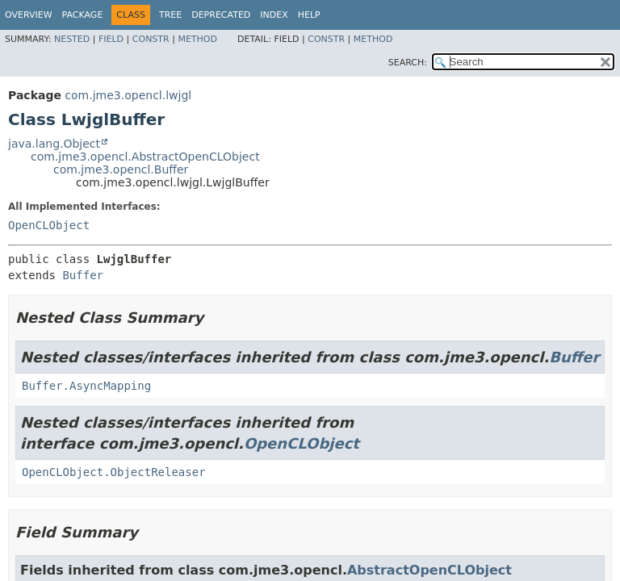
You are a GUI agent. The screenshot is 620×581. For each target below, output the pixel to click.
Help (309, 15)
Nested (72, 39)
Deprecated (220, 15)
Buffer (82, 275)
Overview (28, 15)
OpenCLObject (49, 225)
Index (273, 15)
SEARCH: (407, 62)
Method (197, 39)
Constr (151, 39)
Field (111, 39)
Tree (170, 15)
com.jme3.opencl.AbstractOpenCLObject (145, 156)
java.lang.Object (54, 143)
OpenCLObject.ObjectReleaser (114, 472)
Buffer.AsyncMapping (86, 385)
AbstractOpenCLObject (429, 570)
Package (82, 15)
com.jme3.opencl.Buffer (120, 169)
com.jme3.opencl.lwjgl (128, 95)
